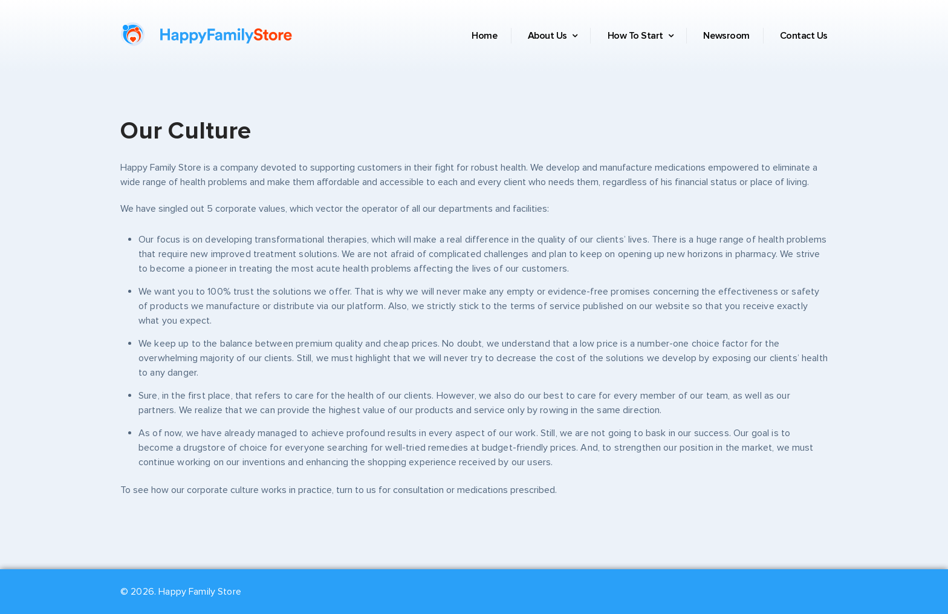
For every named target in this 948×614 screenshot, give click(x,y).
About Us (552, 36)
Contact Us (804, 36)
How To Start (641, 36)
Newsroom (726, 36)
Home (484, 36)
